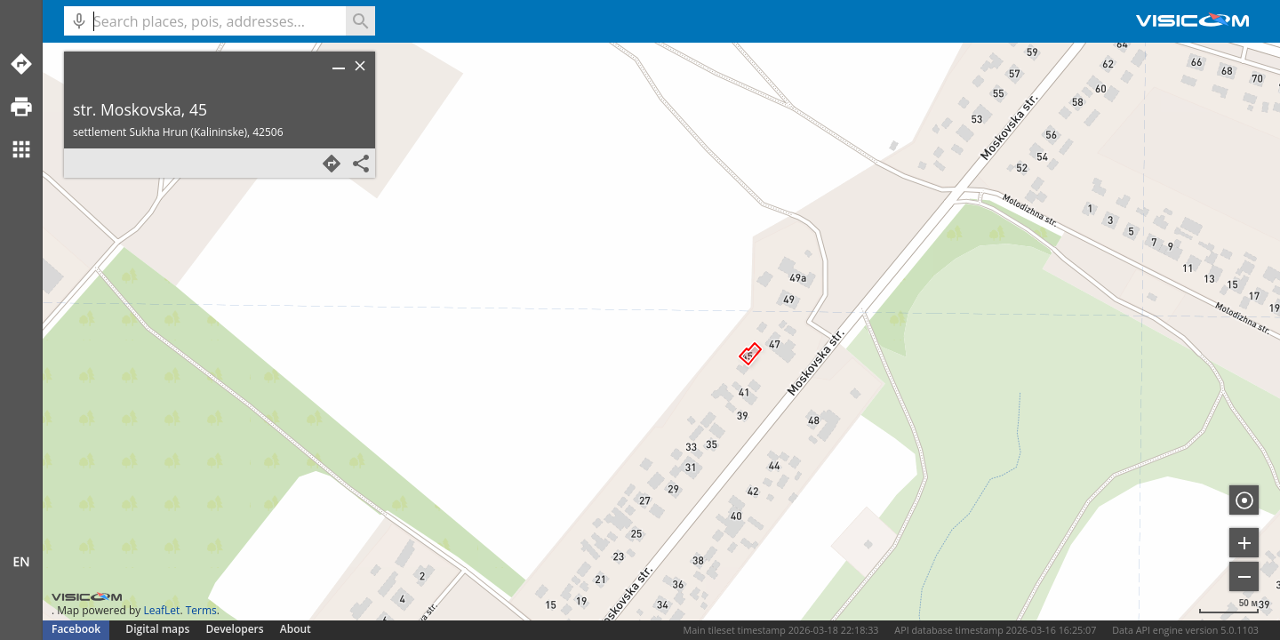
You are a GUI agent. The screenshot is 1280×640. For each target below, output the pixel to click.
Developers (235, 628)
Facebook (76, 628)
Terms (201, 610)
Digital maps (158, 628)
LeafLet (161, 610)
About (295, 628)
